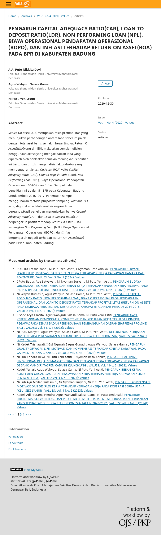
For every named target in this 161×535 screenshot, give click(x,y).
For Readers (15, 436)
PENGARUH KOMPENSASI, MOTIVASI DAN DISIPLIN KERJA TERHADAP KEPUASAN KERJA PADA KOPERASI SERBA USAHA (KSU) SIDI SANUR (84, 386)
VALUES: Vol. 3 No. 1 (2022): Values (50, 328)
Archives (26, 16)
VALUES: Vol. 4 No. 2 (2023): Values (113, 365)
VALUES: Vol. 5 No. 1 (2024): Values (60, 277)
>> (29, 414)
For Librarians (17, 449)
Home (12, 16)
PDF (107, 83)
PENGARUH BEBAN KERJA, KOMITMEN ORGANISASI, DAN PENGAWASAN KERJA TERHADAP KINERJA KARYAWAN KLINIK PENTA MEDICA (81, 373)
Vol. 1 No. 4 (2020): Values (53, 16)
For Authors (15, 443)
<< (10, 414)
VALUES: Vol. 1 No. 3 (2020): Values (41, 311)
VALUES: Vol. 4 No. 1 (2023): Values (82, 353)
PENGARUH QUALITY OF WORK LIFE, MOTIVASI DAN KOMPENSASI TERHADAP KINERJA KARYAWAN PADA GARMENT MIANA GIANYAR (81, 348)
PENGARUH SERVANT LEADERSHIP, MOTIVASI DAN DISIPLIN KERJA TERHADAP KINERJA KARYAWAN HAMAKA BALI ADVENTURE (80, 273)
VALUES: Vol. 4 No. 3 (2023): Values (112, 290)
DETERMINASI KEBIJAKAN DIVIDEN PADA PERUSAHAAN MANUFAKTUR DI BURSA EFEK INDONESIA (81, 334)
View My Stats (33, 470)
